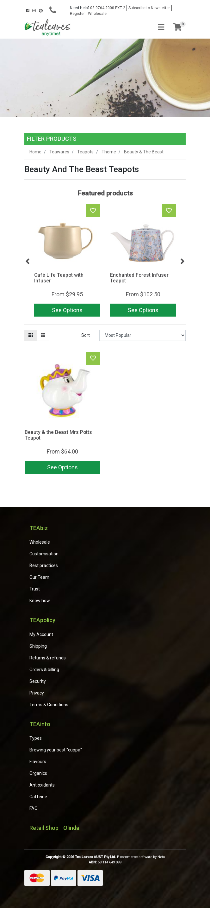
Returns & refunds (47, 657)
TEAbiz (38, 528)
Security (37, 681)
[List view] (43, 335)
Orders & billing (44, 669)
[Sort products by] (142, 335)
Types (35, 738)
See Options (67, 310)
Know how (39, 600)
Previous (27, 261)
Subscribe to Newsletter (149, 8)
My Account (41, 634)
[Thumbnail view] (30, 335)
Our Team (39, 577)
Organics (38, 773)
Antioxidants (42, 785)
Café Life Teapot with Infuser (58, 278)
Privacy (36, 692)
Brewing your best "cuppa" (55, 749)
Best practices (43, 565)
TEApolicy (42, 620)
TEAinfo (39, 724)
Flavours (37, 761)
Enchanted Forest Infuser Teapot (139, 278)
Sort (85, 335)
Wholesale (97, 13)
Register (77, 13)
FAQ (33, 808)
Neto (161, 857)
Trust (34, 588)
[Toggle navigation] (161, 27)
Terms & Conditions (48, 704)
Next (182, 261)
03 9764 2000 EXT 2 (97, 8)
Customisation (44, 553)
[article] (67, 261)
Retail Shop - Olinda (54, 828)
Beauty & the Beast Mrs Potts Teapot (58, 435)
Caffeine (38, 796)
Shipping (38, 646)
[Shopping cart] (177, 27)
